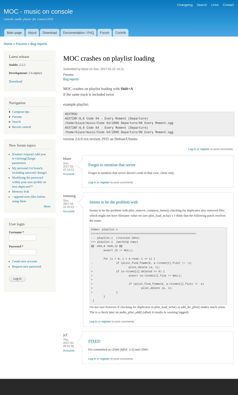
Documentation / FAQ (78, 33)
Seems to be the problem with (113, 202)
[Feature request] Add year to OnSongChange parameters (29, 159)
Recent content (21, 127)
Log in (192, 149)
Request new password (26, 266)
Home (8, 44)
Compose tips (21, 112)
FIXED (94, 341)
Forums (21, 44)
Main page (14, 33)
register (204, 149)
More (47, 206)
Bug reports (38, 44)
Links (215, 5)
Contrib (121, 33)
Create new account (24, 261)
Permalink (68, 173)
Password (16, 246)
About (32, 33)
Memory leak (20, 191)
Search (202, 5)
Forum (104, 33)
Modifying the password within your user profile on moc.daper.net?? (29, 182)
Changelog (185, 5)
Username (16, 232)
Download (50, 33)
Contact (228, 5)
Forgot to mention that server (112, 164)
